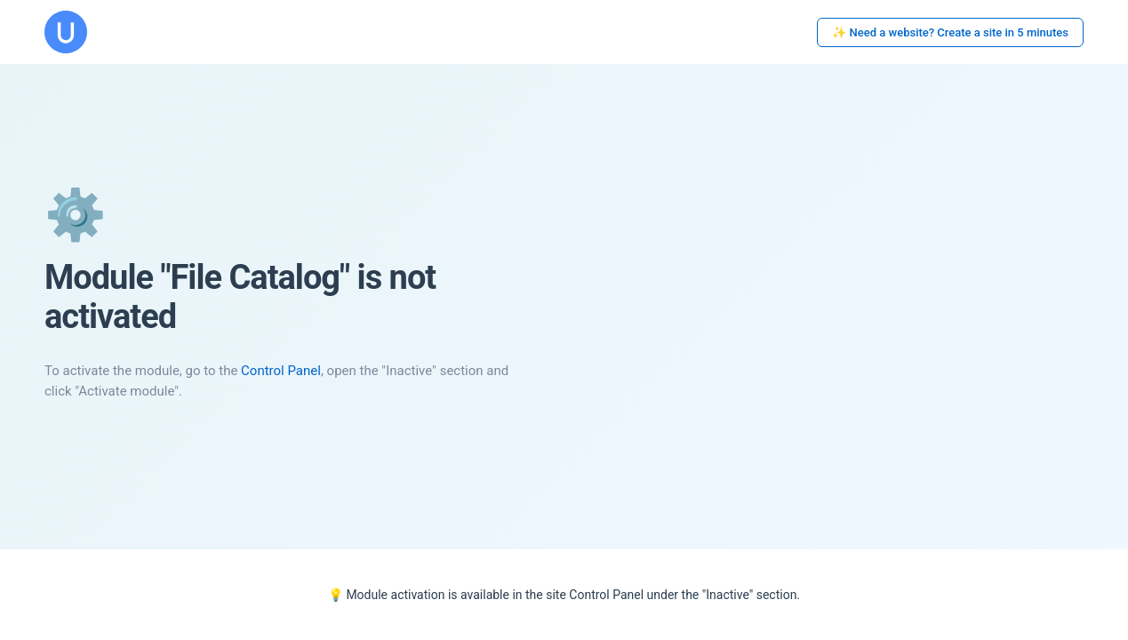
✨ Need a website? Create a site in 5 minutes (950, 32)
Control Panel (281, 371)
